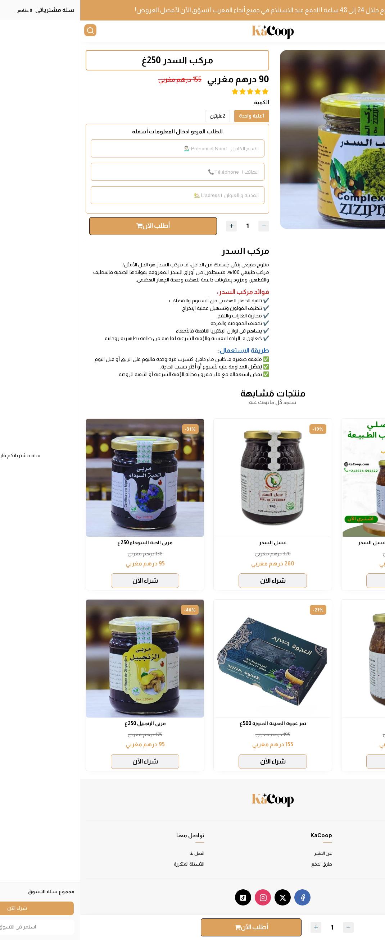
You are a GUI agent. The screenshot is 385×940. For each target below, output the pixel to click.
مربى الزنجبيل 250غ (65, 723)
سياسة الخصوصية (362, 864)
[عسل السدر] (192, 478)
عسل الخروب (320, 723)
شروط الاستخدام (362, 853)
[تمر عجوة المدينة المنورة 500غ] (192, 658)
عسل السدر (193, 542)
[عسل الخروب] (320, 658)
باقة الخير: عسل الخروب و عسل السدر (320, 542)
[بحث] (10, 31)
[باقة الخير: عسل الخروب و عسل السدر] (320, 478)
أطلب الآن (73, 225)
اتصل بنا (116, 853)
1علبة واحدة (171, 116)
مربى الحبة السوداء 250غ (64, 542)
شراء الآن (320, 580)
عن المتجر (243, 853)
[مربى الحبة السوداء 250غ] (65, 478)
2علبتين (137, 116)
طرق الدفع (241, 864)
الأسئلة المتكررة (109, 864)
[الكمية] (167, 226)
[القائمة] (374, 31)
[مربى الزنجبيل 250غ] (65, 658)
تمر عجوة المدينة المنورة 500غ (192, 723)
